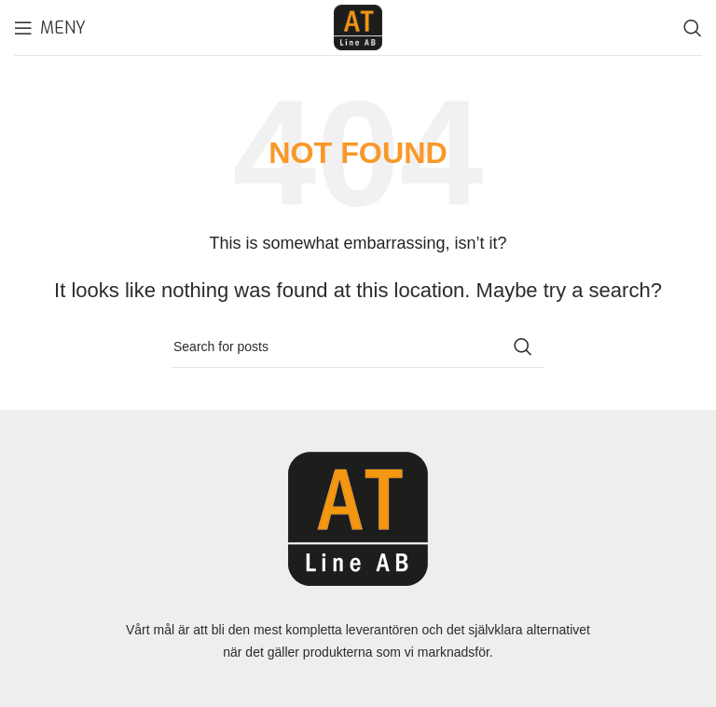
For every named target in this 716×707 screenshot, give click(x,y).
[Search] (692, 28)
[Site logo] (358, 26)
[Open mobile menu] (50, 28)
